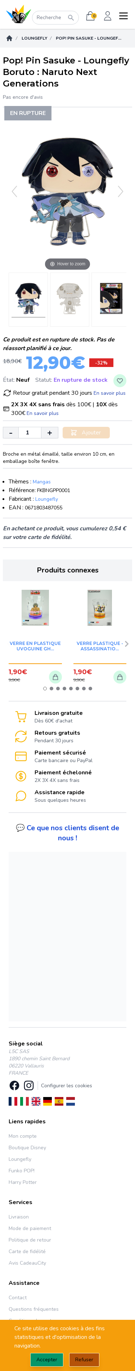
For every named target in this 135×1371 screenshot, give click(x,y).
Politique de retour (30, 1240)
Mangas (42, 481)
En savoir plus (110, 393)
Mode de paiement (30, 1228)
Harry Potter (23, 1182)
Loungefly (34, 38)
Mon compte (23, 1136)
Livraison (19, 1216)
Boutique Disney (27, 1147)
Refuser (84, 1359)
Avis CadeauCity (27, 1263)
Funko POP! (22, 1170)
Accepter (46, 1359)
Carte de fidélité (27, 1251)
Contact (18, 1297)
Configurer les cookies (66, 1085)
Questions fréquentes (34, 1309)
